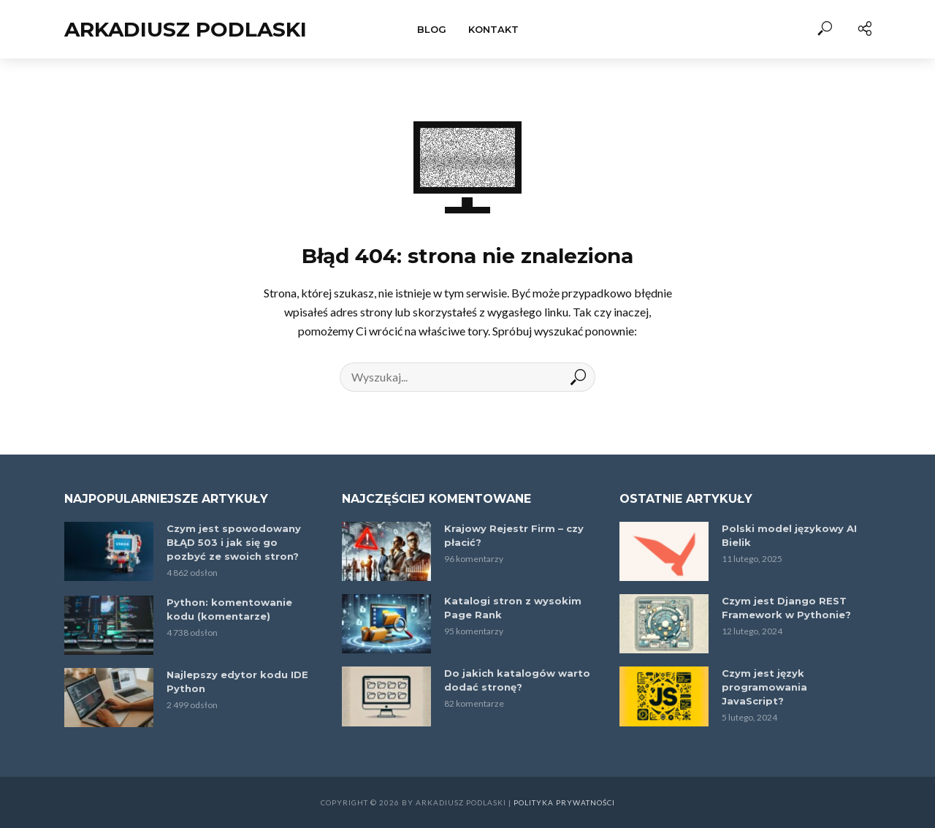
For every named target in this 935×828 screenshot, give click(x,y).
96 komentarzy (473, 558)
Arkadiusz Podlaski (185, 29)
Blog (431, 29)
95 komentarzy (473, 631)
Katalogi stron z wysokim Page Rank (512, 607)
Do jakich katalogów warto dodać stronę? (517, 680)
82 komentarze (474, 703)
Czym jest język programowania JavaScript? (764, 687)
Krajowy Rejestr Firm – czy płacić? (514, 535)
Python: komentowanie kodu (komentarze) (229, 609)
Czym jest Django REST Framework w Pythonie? (786, 607)
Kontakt (493, 29)
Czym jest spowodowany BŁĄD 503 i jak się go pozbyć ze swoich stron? (234, 542)
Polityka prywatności (564, 802)
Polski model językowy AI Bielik (789, 535)
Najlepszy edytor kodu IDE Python (237, 681)
